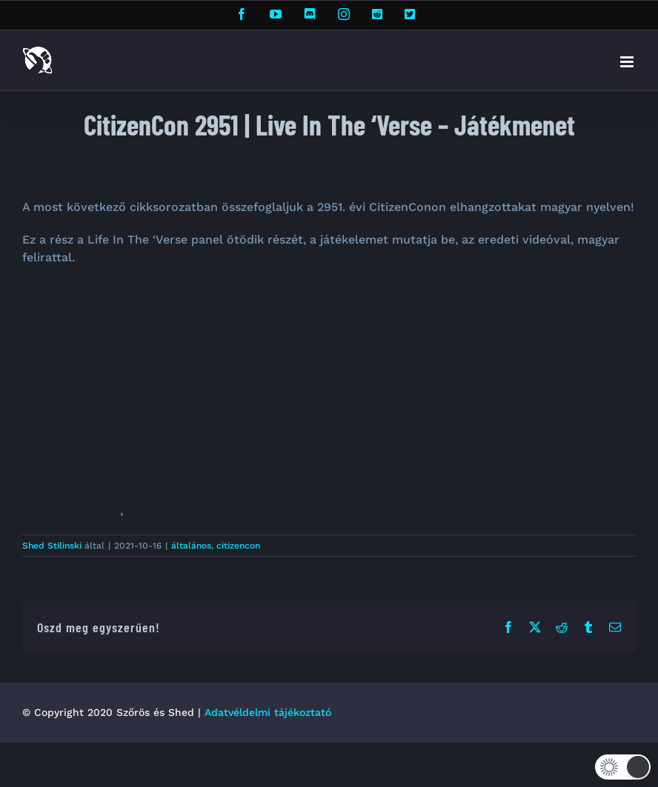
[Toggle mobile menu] (628, 62)
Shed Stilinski (52, 545)
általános (191, 545)
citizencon (238, 545)
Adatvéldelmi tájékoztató (268, 712)
